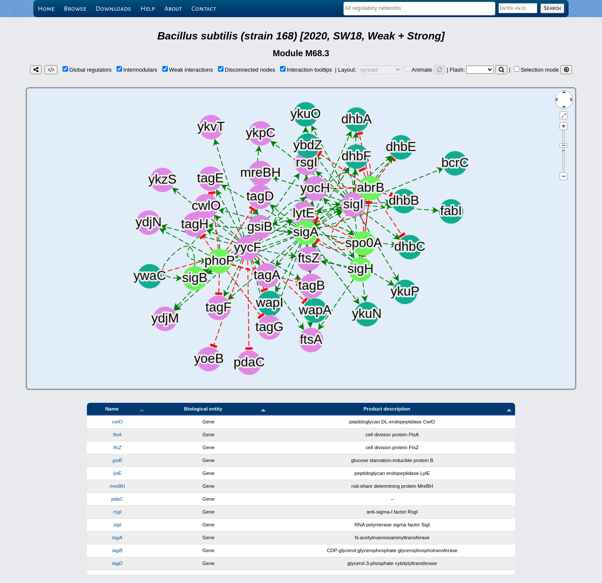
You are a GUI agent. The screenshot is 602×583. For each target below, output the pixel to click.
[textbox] (419, 8)
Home (46, 8)
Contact (203, 8)
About (173, 8)
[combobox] (419, 8)
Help (147, 8)
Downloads (113, 8)
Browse (75, 8)
